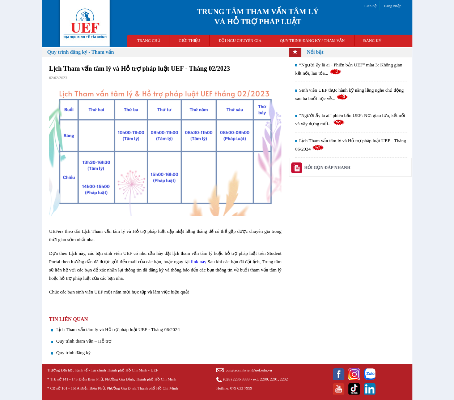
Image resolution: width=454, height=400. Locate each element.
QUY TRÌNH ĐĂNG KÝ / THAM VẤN (312, 40)
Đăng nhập (392, 6)
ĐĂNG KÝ (372, 40)
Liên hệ (370, 6)
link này (199, 261)
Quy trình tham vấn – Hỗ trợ (83, 341)
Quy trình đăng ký (73, 352)
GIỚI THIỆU (189, 40)
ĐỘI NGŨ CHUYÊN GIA (240, 40)
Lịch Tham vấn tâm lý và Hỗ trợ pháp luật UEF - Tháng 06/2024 (118, 329)
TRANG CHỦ (148, 40)
